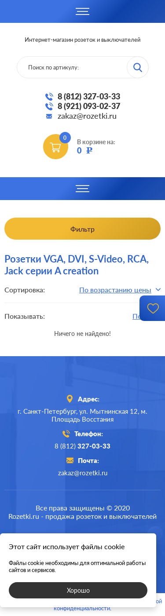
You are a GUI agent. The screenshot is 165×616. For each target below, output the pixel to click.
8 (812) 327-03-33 (89, 96)
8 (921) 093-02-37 (89, 106)
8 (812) (82, 446)
